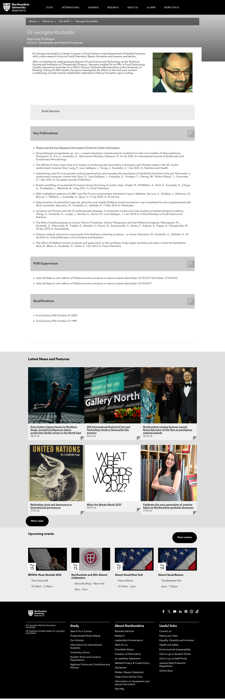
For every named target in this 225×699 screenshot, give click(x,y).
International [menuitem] (71, 8)
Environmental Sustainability (175, 650)
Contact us (165, 632)
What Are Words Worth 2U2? (104, 505)
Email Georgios (51, 111)
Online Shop (166, 671)
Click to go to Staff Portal (173, 659)
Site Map (119, 690)
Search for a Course (81, 632)
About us (47, 21)
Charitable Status (124, 650)
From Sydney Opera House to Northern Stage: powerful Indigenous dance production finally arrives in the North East (55, 430)
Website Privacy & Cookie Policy (132, 664)
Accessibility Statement (127, 659)
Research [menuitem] (113, 8)
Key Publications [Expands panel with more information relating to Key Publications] (45, 133)
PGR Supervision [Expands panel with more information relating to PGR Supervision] (45, 264)
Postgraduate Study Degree (85, 636)
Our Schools (77, 641)
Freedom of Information (128, 655)
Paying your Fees (168, 636)
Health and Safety (169, 646)
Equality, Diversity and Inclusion (176, 641)
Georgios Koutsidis (87, 21)
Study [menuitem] (49, 8)
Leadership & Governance (129, 641)
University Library (80, 653)
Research (120, 636)
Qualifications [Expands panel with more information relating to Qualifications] (43, 301)
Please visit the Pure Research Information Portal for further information (78, 148)
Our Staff (64, 21)
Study (74, 626)
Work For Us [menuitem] (171, 8)
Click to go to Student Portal (174, 655)
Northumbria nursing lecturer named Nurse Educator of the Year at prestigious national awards (167, 430)
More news (37, 521)
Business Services (124, 632)
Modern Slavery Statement (129, 673)
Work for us (121, 646)
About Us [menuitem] (132, 8)
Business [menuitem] (93, 8)
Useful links (168, 626)
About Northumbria (129, 626)
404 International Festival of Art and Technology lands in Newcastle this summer (108, 430)
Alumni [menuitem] (151, 8)
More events (185, 538)
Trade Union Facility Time (128, 677)
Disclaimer (120, 668)
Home (32, 21)
